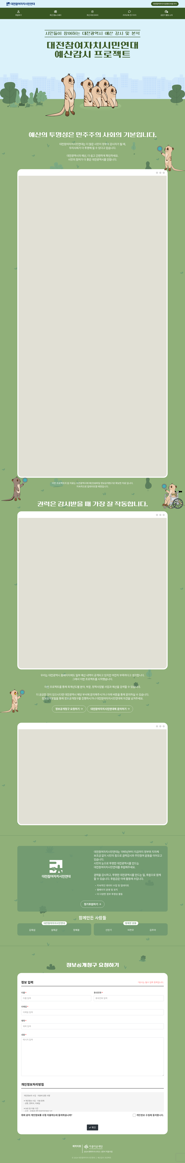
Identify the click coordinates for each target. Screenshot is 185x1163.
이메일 (24, 1006)
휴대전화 (97, 992)
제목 (23, 1020)
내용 (23, 1034)
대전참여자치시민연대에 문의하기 (110, 709)
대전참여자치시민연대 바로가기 (165, 4)
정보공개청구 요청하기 (69, 709)
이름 (23, 992)
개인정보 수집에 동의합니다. (150, 1115)
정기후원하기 (92, 904)
